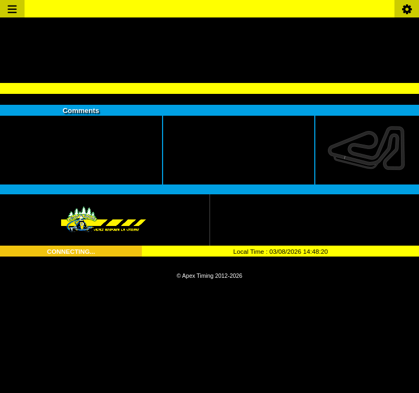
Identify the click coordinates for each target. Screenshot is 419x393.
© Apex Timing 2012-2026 (209, 276)
